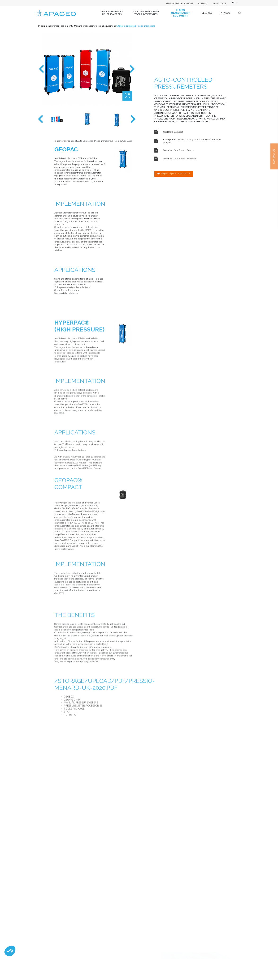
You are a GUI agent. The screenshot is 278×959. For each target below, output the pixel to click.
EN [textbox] (233, 2)
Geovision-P (72, 740)
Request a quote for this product (175, 173)
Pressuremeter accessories (83, 746)
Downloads (219, 3)
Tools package (74, 749)
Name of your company (66, 892)
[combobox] (234, 3)
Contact (203, 3)
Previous (41, 69)
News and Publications (179, 3)
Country (58, 909)
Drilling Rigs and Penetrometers (111, 13)
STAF (67, 752)
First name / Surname (66, 944)
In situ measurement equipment (180, 13)
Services (207, 13)
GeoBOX (69, 737)
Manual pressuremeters (81, 744)
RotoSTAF (70, 756)
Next (132, 69)
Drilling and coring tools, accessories (146, 13)
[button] (10, 951)
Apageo (225, 13)
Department (60, 927)
